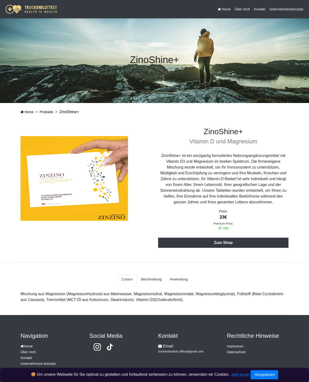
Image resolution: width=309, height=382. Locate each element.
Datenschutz (236, 352)
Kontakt (259, 9)
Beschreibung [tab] (151, 279)
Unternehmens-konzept (38, 364)
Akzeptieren (264, 375)
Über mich (242, 9)
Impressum (235, 346)
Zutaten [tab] (127, 279)
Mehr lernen (240, 374)
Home (224, 9)
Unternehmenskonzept (286, 9)
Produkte (46, 112)
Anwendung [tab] (179, 279)
